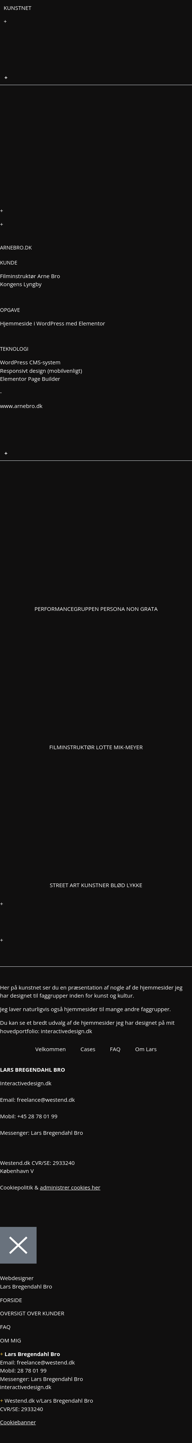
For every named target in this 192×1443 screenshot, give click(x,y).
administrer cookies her (70, 1187)
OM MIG (10, 1340)
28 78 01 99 (31, 1370)
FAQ (115, 1049)
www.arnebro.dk (21, 405)
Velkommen (50, 1049)
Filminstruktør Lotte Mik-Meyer (96, 747)
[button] (96, 77)
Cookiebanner (18, 1422)
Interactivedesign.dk (26, 1083)
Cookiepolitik (16, 1187)
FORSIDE (11, 1300)
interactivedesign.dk (66, 1031)
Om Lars (146, 1049)
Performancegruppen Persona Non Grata (96, 608)
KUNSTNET (17, 7)
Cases (87, 1049)
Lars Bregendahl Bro (57, 1132)
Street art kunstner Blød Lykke (96, 885)
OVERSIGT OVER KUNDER (32, 1313)
